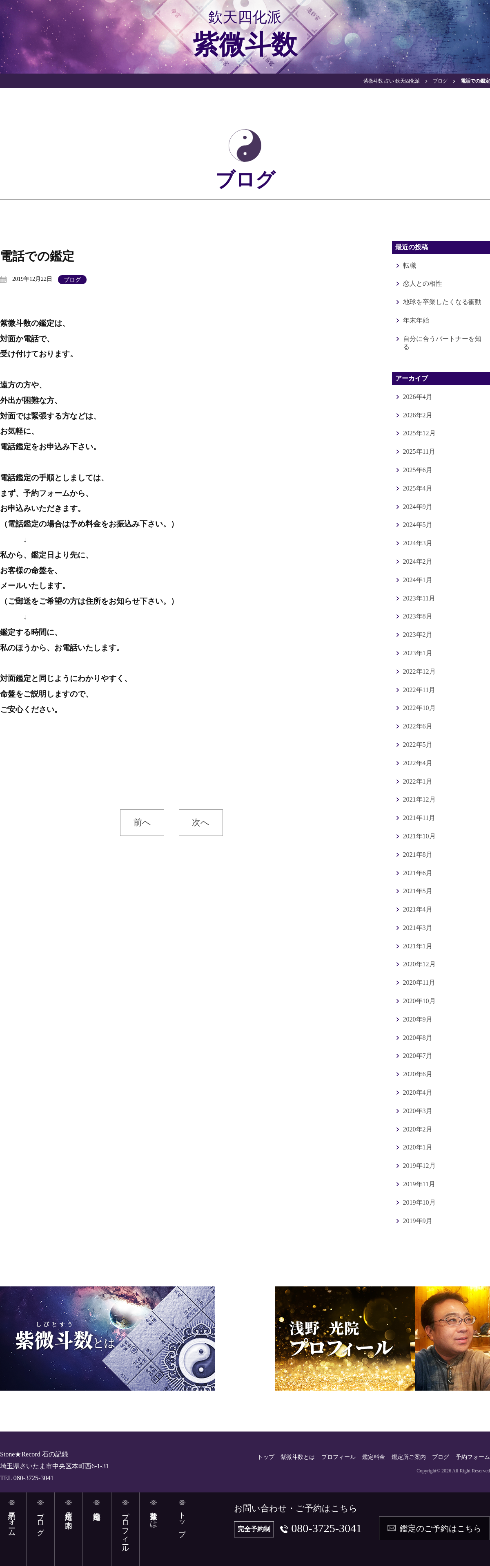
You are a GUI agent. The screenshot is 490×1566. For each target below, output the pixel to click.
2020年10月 (419, 1000)
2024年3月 (417, 543)
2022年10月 (419, 707)
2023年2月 (417, 634)
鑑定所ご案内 (409, 1457)
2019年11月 (419, 1184)
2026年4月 (417, 396)
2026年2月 (417, 415)
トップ (265, 1457)
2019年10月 (419, 1202)
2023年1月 (417, 653)
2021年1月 (417, 946)
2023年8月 (417, 616)
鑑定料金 (373, 1457)
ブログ (72, 280)
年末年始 (416, 320)
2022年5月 (417, 744)
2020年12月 (419, 964)
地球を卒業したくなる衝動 (442, 301)
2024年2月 (417, 561)
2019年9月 (417, 1220)
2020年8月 (417, 1037)
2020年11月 (419, 982)
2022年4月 (417, 762)
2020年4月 (417, 1092)
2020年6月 (417, 1074)
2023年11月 (419, 598)
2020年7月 (417, 1055)
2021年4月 (417, 909)
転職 (409, 265)
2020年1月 (417, 1147)
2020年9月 (417, 1019)
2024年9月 (417, 506)
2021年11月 (419, 817)
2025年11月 (419, 451)
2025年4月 (417, 488)
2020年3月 (417, 1110)
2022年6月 (417, 726)
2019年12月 (419, 1165)
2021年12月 (419, 799)
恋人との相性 (422, 283)
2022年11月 (419, 689)
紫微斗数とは (298, 1457)
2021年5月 (417, 890)
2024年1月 (417, 579)
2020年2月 (417, 1129)
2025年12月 (419, 433)
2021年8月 (417, 854)
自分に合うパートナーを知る (442, 343)
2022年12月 (419, 671)
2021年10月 (419, 836)
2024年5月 (417, 524)
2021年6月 (417, 872)
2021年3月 (417, 927)
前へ (142, 822)
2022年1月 (417, 781)
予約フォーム (473, 1457)
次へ (200, 822)
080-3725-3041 (326, 1528)
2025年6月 (417, 469)
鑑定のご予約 (440, 1528)
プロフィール (338, 1457)
